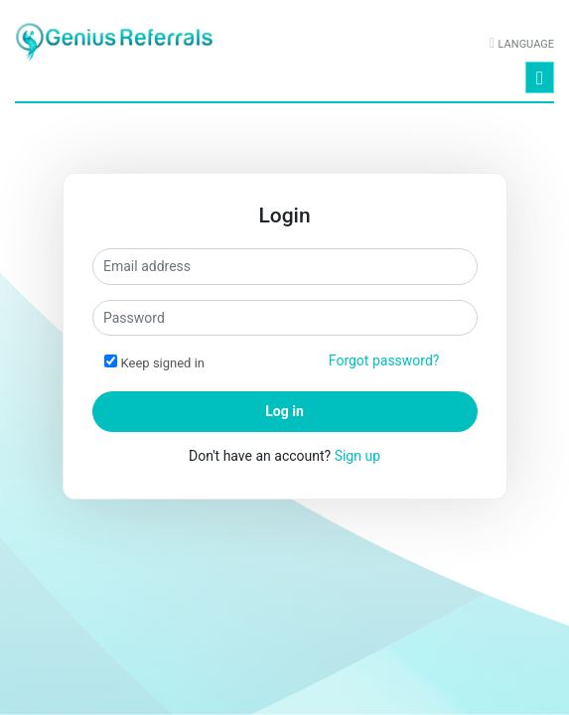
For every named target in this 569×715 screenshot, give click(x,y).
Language (526, 44)
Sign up (357, 456)
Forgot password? (384, 360)
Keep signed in (163, 363)
